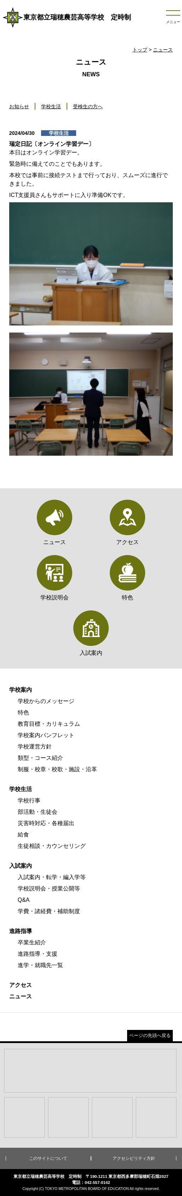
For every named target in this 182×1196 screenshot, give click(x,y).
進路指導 (20, 931)
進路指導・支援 (37, 954)
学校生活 (51, 106)
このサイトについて (48, 1158)
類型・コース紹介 (40, 758)
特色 (23, 712)
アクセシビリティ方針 (134, 1158)
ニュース (163, 50)
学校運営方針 (35, 747)
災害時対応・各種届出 (46, 823)
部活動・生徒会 (37, 812)
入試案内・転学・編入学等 (52, 877)
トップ (139, 50)
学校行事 (29, 800)
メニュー (173, 22)
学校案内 (20, 690)
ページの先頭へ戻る (150, 1035)
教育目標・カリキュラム (49, 724)
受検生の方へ (88, 106)
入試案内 (20, 866)
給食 (23, 835)
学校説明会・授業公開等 (49, 888)
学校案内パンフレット (46, 735)
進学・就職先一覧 (40, 965)
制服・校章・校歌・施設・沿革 (57, 769)
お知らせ (19, 106)
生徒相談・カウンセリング (52, 846)
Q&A (24, 900)
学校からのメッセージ (46, 701)
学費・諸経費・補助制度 (49, 911)
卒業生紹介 (32, 942)
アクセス (20, 985)
